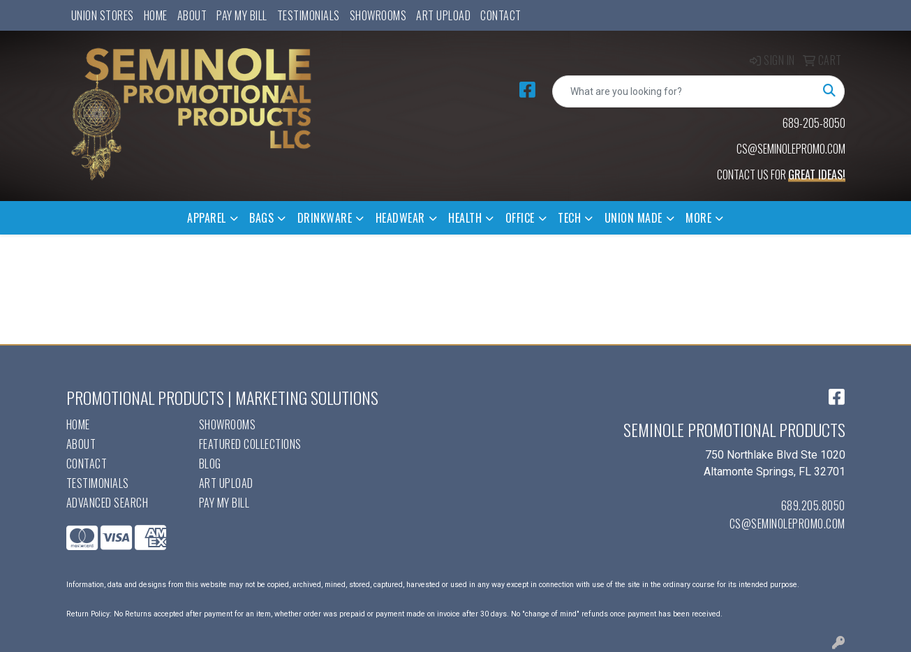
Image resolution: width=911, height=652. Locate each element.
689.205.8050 (813, 505)
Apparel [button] (206, 217)
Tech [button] (569, 217)
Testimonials (308, 15)
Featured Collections (250, 444)
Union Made (633, 217)
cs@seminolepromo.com (787, 523)
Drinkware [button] (325, 217)
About (192, 15)
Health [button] (465, 217)
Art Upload (443, 15)
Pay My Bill (241, 15)
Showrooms (378, 15)
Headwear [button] (400, 217)
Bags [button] (261, 217)
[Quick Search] (683, 91)
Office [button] (520, 217)
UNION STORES (102, 15)
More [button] (698, 217)
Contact (500, 15)
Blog (210, 463)
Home (156, 15)
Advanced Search (107, 502)
